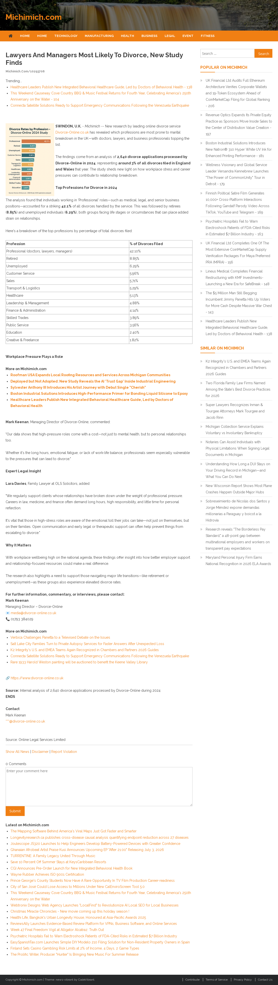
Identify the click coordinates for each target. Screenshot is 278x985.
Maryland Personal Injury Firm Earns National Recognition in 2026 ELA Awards (238, 560)
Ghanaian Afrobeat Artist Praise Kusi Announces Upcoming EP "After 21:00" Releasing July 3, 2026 (87, 850)
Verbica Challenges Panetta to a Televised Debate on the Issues (60, 637)
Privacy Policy (243, 979)
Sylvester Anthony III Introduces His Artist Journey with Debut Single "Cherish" (78, 387)
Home (25, 36)
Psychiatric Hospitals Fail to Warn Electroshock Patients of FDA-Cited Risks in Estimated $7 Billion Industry (94, 936)
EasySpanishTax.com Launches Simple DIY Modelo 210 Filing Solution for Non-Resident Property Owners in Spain (100, 942)
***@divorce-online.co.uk (25, 721)
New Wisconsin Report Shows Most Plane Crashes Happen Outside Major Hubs (239, 489)
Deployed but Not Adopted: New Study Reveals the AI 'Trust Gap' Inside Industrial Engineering (93, 381)
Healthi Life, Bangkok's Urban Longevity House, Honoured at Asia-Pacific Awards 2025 (78, 917)
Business (149, 36)
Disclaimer (40, 752)
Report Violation (64, 752)
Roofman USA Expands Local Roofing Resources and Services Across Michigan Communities (90, 375)
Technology (65, 36)
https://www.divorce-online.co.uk (37, 678)
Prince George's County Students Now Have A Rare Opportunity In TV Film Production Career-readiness (93, 881)
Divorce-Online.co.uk (72, 132)
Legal (170, 36)
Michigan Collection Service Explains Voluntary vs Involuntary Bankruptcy (235, 430)
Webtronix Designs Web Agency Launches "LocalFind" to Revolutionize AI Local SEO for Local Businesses (95, 905)
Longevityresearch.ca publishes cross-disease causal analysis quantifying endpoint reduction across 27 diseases (100, 837)
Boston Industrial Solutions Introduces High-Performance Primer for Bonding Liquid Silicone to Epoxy (99, 394)
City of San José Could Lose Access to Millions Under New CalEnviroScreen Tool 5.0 (78, 887)
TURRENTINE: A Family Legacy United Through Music (53, 856)
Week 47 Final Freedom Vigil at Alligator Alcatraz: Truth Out (57, 930)
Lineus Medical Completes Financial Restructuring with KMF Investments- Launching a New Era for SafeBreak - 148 (237, 277)
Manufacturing (99, 36)
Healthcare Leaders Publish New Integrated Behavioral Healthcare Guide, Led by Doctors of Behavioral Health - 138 (101, 87)
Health (127, 36)
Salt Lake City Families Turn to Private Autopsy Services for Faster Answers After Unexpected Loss (87, 644)
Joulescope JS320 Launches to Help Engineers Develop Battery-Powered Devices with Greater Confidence (95, 844)
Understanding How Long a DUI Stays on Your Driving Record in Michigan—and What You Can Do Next (238, 470)
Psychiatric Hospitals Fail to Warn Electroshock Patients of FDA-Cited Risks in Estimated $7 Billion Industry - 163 (238, 227)
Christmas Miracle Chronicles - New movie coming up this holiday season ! (70, 911)
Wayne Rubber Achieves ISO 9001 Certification (47, 874)
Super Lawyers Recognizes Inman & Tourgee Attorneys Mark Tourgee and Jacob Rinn (235, 411)
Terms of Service (217, 979)
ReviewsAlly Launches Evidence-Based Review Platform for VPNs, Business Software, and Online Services (94, 924)
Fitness (207, 36)
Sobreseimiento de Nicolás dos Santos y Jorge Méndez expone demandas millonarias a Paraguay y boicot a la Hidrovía (238, 510)
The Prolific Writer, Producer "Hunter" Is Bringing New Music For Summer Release (75, 954)
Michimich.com (34, 17)
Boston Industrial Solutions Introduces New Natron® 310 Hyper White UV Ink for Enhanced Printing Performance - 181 (239, 149)
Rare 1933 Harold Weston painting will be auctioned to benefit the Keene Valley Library (79, 662)
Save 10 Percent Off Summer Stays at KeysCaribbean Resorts (58, 862)
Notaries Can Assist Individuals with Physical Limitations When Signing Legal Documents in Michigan (237, 448)
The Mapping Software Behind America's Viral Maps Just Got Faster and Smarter (74, 831)
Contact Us (265, 979)
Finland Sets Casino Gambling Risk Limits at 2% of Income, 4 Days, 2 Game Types (75, 948)
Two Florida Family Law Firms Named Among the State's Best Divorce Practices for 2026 (238, 389)
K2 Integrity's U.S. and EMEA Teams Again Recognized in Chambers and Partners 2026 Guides (85, 650)
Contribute (192, 979)
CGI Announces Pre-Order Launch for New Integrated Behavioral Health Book (71, 868)
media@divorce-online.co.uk (33, 613)
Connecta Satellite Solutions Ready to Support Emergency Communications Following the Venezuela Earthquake (100, 105)
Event (187, 36)
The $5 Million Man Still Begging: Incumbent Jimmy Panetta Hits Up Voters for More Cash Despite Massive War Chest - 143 (239, 302)
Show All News (17, 752)
